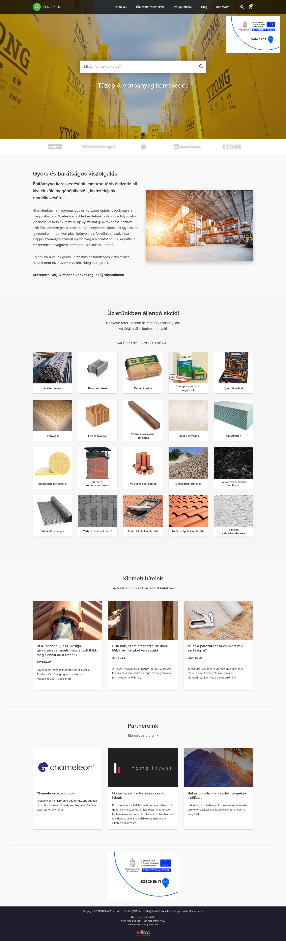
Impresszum (196, 911)
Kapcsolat (222, 7)
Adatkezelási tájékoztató (175, 911)
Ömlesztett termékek (150, 7)
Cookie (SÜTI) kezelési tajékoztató (142, 911)
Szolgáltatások (182, 7)
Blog (204, 7)
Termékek (120, 7)
